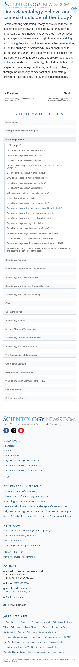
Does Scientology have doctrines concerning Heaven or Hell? (35, 243)
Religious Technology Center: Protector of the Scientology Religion (37, 511)
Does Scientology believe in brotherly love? (26, 173)
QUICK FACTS (11, 441)
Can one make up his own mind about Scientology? (30, 238)
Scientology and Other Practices (21, 346)
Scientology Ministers (16, 320)
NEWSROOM (11, 526)
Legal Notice (13, 661)
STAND (67, 637)
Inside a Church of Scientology (20, 329)
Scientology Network (41, 622)
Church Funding (13, 390)
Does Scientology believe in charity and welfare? (29, 218)
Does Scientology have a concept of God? (26, 155)
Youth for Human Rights (14, 652)
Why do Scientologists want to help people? (27, 178)
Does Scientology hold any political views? (26, 223)
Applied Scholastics (58, 642)
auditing (67, 38)
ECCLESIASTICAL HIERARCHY (22, 486)
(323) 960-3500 (21, 583)
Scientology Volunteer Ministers (41, 632)
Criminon (31, 642)
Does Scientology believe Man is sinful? (25, 188)
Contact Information (17, 605)
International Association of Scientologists (22, 637)
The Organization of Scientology (21, 355)
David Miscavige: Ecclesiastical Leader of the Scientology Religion (37, 516)
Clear (8, 303)
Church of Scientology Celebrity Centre (23, 470)
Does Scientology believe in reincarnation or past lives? (32, 213)
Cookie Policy (64, 659)
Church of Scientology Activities (19, 535)
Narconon (42, 642)
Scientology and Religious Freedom (21, 545)
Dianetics (8, 450)
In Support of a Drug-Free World (18, 647)
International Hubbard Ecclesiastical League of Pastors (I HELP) (35, 506)
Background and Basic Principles (21, 131)
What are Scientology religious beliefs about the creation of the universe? (35, 166)
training (13, 43)
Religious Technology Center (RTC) (21, 460)
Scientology (9, 445)
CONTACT (9, 566)
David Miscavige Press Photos (19, 556)
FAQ (6, 477)
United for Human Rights (46, 647)
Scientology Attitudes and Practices (23, 338)
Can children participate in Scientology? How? (28, 228)
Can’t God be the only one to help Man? (25, 160)
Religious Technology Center (19, 372)
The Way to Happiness (13, 642)
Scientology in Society (16, 398)
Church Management (15, 364)
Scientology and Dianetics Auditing (22, 295)
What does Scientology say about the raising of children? (33, 233)
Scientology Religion (62, 622)
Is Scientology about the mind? (21, 198)
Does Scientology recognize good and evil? (26, 183)
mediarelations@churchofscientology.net (18, 590)
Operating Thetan (13, 312)
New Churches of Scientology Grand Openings (27, 530)
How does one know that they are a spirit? (26, 150)
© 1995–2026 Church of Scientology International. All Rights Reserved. (26, 659)
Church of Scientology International (21, 465)
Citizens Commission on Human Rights (46, 652)
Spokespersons (14, 596)
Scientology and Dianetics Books (21, 277)
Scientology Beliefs (14, 139)
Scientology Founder (15, 260)
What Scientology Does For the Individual (25, 269)
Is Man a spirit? (14, 145)
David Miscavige (32, 627)
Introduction (11, 122)
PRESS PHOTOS (13, 552)
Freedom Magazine (53, 637)
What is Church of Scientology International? (26, 496)
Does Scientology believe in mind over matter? (28, 203)
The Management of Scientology (20, 491)
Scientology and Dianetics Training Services (27, 286)
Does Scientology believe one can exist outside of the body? (34, 208)
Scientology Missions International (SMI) (24, 501)
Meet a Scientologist (13, 540)
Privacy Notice (54, 659)
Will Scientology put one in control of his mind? (28, 193)
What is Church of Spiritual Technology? (25, 381)
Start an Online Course (13, 632)
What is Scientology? (13, 627)
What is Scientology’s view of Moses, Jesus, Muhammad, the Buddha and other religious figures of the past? (38, 249)
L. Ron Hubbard (11, 455)
